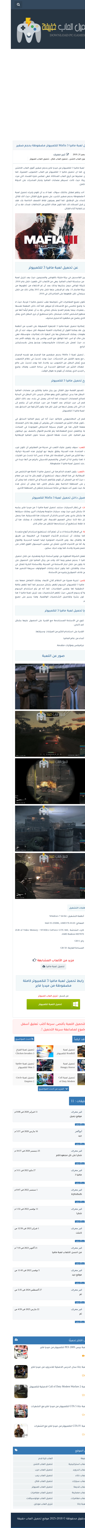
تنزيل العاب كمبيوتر (37, 995)
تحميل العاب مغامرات (31, 1492)
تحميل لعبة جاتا (74, 1503)
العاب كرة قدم (35, 1458)
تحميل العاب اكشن (68, 159)
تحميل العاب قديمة (72, 1486)
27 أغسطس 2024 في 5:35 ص (17, 1289)
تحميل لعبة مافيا (44, 966)
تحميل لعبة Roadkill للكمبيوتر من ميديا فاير (55, 1051)
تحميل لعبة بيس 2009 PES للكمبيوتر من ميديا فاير (56, 1347)
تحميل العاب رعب (33, 1475)
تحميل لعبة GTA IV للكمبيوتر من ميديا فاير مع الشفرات (53, 1426)
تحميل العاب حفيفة (18, 1518)
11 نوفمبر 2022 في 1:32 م (15, 1209)
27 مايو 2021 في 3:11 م (14, 1170)
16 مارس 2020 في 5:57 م (15, 1131)
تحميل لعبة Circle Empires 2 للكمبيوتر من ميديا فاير (14, 1079)
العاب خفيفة (76, 1458)
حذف (67, 1124)
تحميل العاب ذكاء (73, 1475)
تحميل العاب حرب (33, 1469)
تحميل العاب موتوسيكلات (28, 1498)
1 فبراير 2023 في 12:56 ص (16, 1228)
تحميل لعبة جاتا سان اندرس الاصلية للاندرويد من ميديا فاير (51, 1366)
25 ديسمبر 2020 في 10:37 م (16, 1150)
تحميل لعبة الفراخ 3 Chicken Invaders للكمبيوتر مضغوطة (14, 1051)
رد (72, 1124)
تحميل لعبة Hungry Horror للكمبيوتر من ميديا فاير (55, 1065)
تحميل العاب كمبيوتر (28, 159)
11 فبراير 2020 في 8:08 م (15, 1112)
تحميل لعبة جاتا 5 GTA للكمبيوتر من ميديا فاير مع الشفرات (51, 1406)
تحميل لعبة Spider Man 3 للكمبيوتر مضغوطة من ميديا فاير (14, 1065)
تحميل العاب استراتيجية (70, 1464)
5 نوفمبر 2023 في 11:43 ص (16, 1270)
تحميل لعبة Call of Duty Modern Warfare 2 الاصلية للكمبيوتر (55, 1079)
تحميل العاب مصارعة (71, 1492)
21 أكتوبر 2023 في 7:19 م (15, 1248)
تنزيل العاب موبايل (32, 1503)
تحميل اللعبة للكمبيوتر (39, 1004)
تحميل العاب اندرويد (72, 1469)
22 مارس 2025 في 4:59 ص (16, 1309)
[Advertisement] (42, 93)
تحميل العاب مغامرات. (70, 1498)
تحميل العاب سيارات (71, 1481)
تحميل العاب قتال (48, 159)
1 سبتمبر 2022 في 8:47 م (15, 1189)
